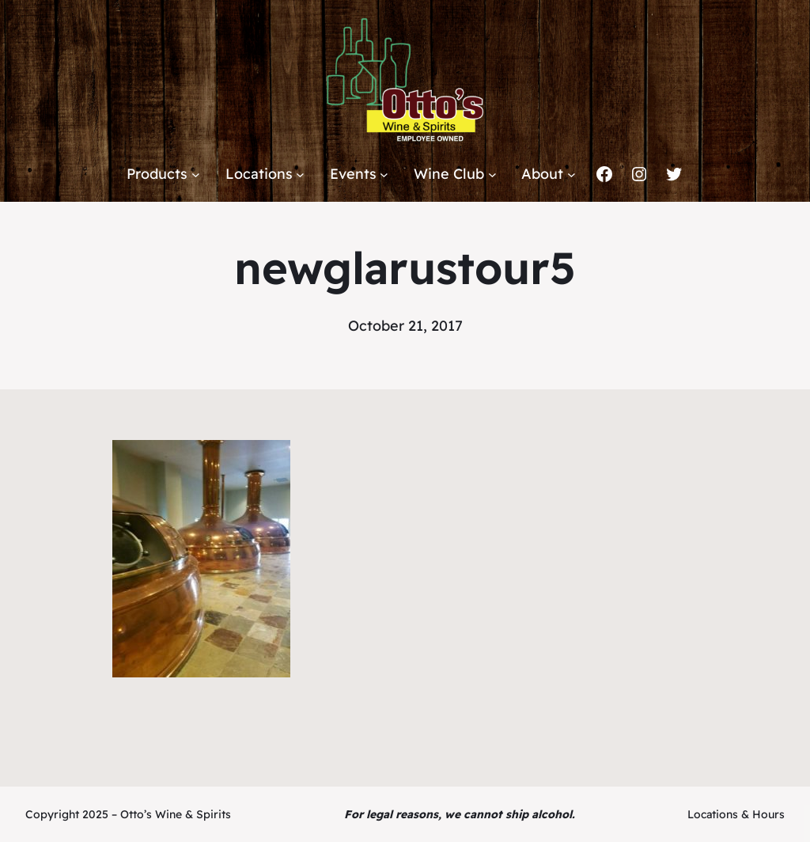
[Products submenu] (195, 174)
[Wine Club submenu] (492, 174)
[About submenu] (571, 174)
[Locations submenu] (300, 174)
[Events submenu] (384, 174)
